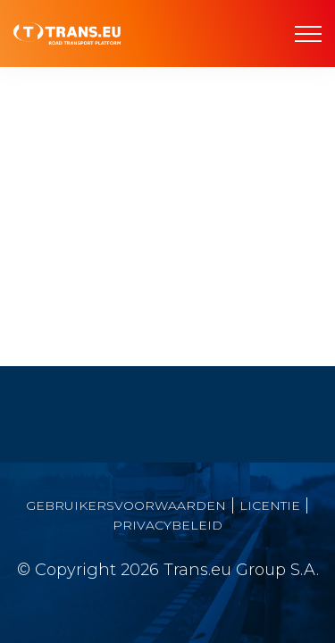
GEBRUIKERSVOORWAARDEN (126, 505)
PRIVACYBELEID (167, 525)
